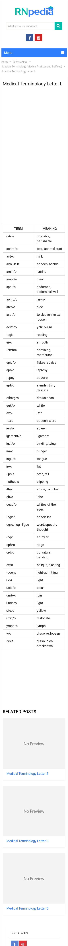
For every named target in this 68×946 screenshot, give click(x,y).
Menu (8, 53)
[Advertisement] (34, 110)
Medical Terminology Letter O (28, 908)
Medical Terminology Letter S (27, 774)
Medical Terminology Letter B (27, 841)
